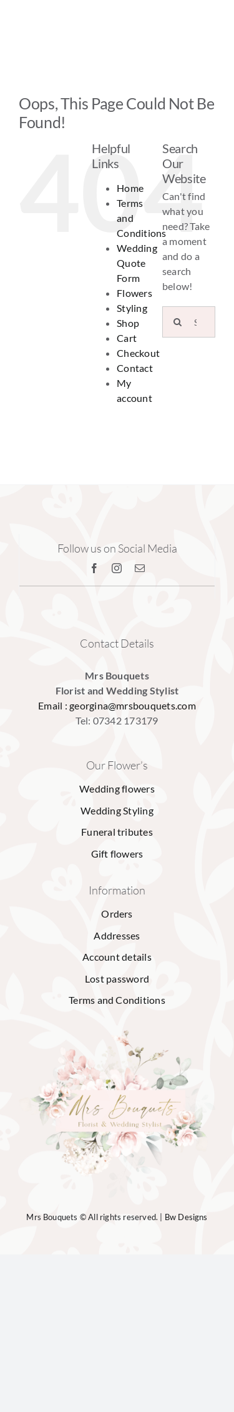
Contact (135, 368)
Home (130, 188)
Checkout (138, 353)
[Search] (177, 322)
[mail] (140, 568)
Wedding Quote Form (137, 263)
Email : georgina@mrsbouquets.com (117, 705)
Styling (132, 308)
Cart (127, 338)
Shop (128, 323)
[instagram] (117, 568)
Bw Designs (186, 1217)
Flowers (134, 293)
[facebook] (94, 568)
